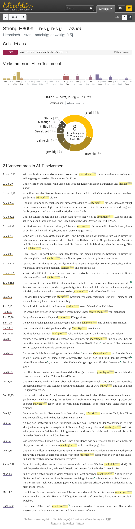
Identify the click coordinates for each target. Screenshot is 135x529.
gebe (54, 230)
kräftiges (59, 333)
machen (126, 193)
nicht (48, 333)
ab (29, 263)
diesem (73, 230)
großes (94, 427)
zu (41, 183)
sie (93, 267)
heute (53, 253)
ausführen (69, 376)
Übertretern (123, 357)
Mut (69, 395)
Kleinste (31, 372)
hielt (96, 287)
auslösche (116, 263)
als (24, 187)
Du (40, 253)
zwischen (51, 473)
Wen (115, 207)
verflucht (81, 211)
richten (41, 473)
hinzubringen (116, 226)
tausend (50, 372)
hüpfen (49, 440)
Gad (70, 216)
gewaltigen (105, 372)
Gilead (66, 220)
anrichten (40, 385)
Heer (34, 399)
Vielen (76, 353)
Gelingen (57, 385)
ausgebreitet (60, 427)
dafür (36, 357)
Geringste (80, 372)
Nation (100, 174)
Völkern (68, 473)
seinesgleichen (31, 431)
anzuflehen (88, 510)
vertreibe (89, 207)
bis (51, 301)
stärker (125, 183)
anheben (83, 283)
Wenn (26, 235)
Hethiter (85, 240)
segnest (127, 207)
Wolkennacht (114, 422)
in (63, 235)
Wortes (72, 454)
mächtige (60, 506)
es (86, 202)
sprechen (101, 283)
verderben (38, 389)
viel (84, 216)
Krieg (93, 399)
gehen (70, 347)
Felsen (119, 333)
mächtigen (87, 174)
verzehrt (38, 445)
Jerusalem (46, 510)
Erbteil (47, 230)
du (95, 235)
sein (112, 431)
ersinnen (27, 407)
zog (63, 287)
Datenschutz (68, 523)
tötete (82, 317)
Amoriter (127, 240)
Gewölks (91, 422)
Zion (107, 496)
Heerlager (123, 450)
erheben (97, 482)
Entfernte (98, 492)
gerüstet (102, 445)
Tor (118, 468)
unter (91, 263)
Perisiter (59, 244)
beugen (83, 468)
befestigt (93, 258)
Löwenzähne (35, 417)
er (52, 362)
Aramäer (28, 287)
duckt (29, 306)
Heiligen (27, 389)
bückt (42, 306)
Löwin (79, 417)
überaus (27, 403)
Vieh (89, 216)
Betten (26, 347)
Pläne (116, 403)
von (34, 263)
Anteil (52, 353)
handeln (79, 385)
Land (80, 207)
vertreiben (56, 226)
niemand (122, 296)
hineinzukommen (94, 253)
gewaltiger (105, 216)
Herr (52, 338)
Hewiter (78, 244)
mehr (107, 431)
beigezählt (28, 362)
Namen (83, 263)
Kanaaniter (38, 244)
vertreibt (69, 240)
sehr (25, 454)
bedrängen (29, 468)
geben (59, 353)
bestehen (85, 403)
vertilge (62, 263)
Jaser (43, 220)
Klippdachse (33, 333)
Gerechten (46, 468)
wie (130, 427)
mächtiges (113, 427)
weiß (109, 207)
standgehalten (41, 301)
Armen (108, 468)
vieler (79, 362)
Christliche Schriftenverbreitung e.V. (88, 519)
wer (52, 458)
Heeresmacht (64, 450)
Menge (118, 216)
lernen (39, 486)
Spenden (80, 523)
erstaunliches (124, 381)
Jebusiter (98, 244)
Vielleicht (118, 202)
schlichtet (37, 328)
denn (81, 202)
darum (26, 338)
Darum (26, 353)
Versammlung (73, 311)
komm (37, 202)
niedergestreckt (66, 322)
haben (66, 385)
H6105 (10, 52)
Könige (75, 317)
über (60, 253)
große (47, 296)
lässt (41, 338)
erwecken (113, 395)
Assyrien (64, 343)
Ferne (30, 478)
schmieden (102, 478)
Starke (106, 385)
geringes (127, 287)
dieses (68, 202)
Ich (125, 372)
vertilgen (76, 193)
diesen (61, 301)
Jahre (26, 435)
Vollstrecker (52, 454)
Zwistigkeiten (51, 328)
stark (51, 381)
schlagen (56, 193)
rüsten (100, 399)
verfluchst (61, 211)
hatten (77, 216)
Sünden (98, 464)
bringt (80, 235)
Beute (129, 353)
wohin (89, 235)
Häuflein (27, 291)
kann (58, 458)
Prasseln (102, 440)
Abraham (40, 174)
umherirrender (121, 283)
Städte (72, 258)
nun (30, 202)
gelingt (128, 202)
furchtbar (38, 458)
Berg (101, 496)
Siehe (62, 183)
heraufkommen (31, 343)
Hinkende (50, 492)
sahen (26, 220)
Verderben (29, 385)
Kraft (48, 395)
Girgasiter (105, 240)
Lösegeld (68, 468)
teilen (26, 357)
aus (69, 207)
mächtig (93, 413)
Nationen (60, 178)
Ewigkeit (49, 431)
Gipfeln (71, 440)
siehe (79, 220)
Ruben (45, 216)
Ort (90, 220)
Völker (40, 506)
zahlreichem (98, 311)
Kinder (85, 183)
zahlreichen (100, 291)
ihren (75, 263)
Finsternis (42, 422)
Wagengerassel (36, 440)
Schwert (87, 482)
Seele (62, 357)
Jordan (74, 253)
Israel (92, 183)
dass (43, 357)
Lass (25, 263)
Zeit (53, 376)
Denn (99, 207)
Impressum (56, 523)
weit (90, 492)
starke (63, 296)
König (51, 343)
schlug (49, 317)
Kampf (93, 445)
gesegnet (35, 178)
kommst (103, 235)
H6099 (15, 17)
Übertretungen (65, 464)
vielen (60, 473)
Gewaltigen (102, 353)
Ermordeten (119, 322)
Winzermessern (31, 482)
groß (79, 258)
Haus (103, 333)
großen (69, 174)
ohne (109, 413)
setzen (88, 333)
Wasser (65, 338)
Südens (103, 395)
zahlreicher (106, 183)
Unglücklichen (105, 306)
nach (88, 431)
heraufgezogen (75, 413)
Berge (81, 427)
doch (44, 202)
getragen (88, 362)
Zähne (128, 413)
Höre (25, 253)
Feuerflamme (119, 440)
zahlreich (89, 322)
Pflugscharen (85, 478)
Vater (48, 287)
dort (107, 287)
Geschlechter (41, 435)
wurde (45, 291)
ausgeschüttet (74, 357)
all (76, 343)
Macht (38, 381)
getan (26, 366)
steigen (35, 347)
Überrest (72, 492)
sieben (108, 244)
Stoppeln (28, 445)
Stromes (79, 338)
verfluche (54, 202)
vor (40, 226)
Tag (80, 230)
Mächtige (79, 328)
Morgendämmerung (34, 427)
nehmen (27, 240)
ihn (130, 403)
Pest (47, 193)
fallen (90, 306)
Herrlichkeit (92, 343)
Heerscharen (30, 510)
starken (81, 291)
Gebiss (65, 417)
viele (41, 240)
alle (52, 178)
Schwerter (67, 478)
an (123, 496)
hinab (85, 287)
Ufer (63, 347)
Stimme (88, 450)
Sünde (71, 362)
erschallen (99, 450)
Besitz (124, 235)
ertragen (70, 458)
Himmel (114, 258)
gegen (76, 395)
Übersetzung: (57, 103)
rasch (59, 376)
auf (112, 287)
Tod (101, 357)
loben (122, 311)
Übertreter (114, 362)
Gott (51, 235)
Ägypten (76, 287)
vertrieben (99, 296)
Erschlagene (42, 322)
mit (90, 353)
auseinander (95, 328)
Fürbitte (127, 362)
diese (52, 273)
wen (49, 211)
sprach (35, 183)
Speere (124, 478)
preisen (44, 311)
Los (29, 328)
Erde (73, 178)
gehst (46, 253)
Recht (82, 473)
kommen (100, 506)
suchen (60, 510)
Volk (54, 183)
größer (26, 197)
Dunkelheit (65, 422)
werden (109, 174)
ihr (65, 277)
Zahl (115, 413)
